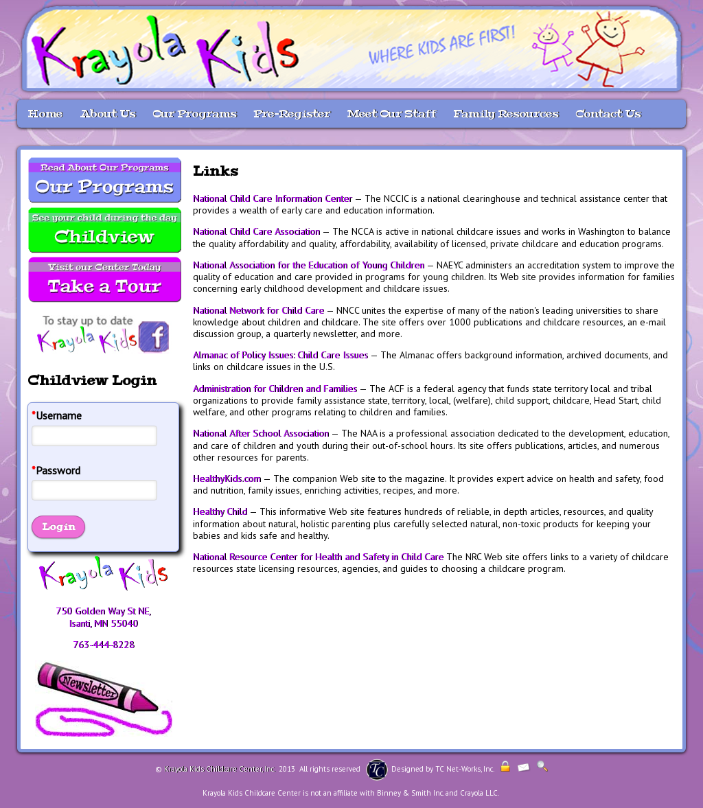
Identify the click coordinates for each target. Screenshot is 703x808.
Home (44, 113)
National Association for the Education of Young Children (308, 265)
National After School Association (261, 433)
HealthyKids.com (227, 478)
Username (57, 415)
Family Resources (505, 113)
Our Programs (194, 113)
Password (56, 470)
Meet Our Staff (391, 113)
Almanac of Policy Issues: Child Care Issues (280, 355)
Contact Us (608, 113)
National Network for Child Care (258, 310)
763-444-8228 (104, 644)
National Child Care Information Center (272, 198)
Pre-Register (291, 113)
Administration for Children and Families (275, 388)
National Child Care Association (256, 231)
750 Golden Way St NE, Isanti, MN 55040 (103, 617)
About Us (107, 113)
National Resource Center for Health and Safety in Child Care (318, 557)
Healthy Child (220, 511)
